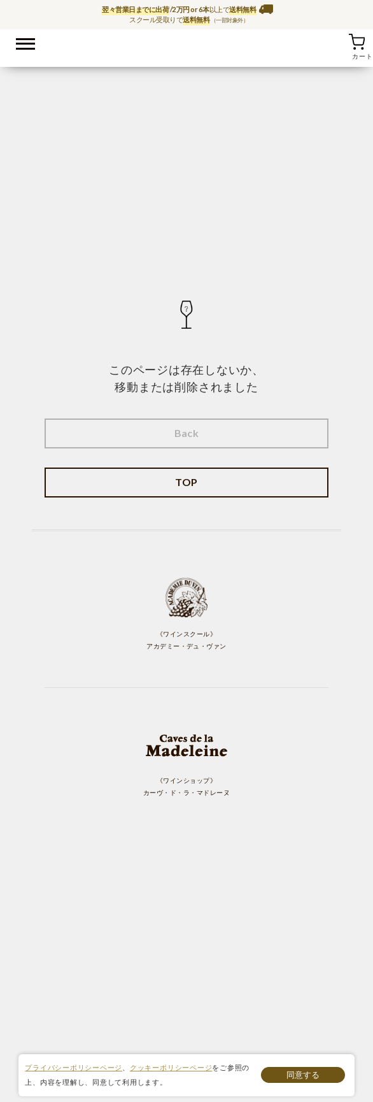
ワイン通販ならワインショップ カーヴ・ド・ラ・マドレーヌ (186, 45)
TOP (186, 482)
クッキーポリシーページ (171, 1067)
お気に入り (340, 41)
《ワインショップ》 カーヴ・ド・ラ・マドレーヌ (186, 759)
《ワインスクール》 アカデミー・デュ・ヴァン (186, 613)
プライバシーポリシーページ (73, 1067)
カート (356, 41)
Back (186, 433)
